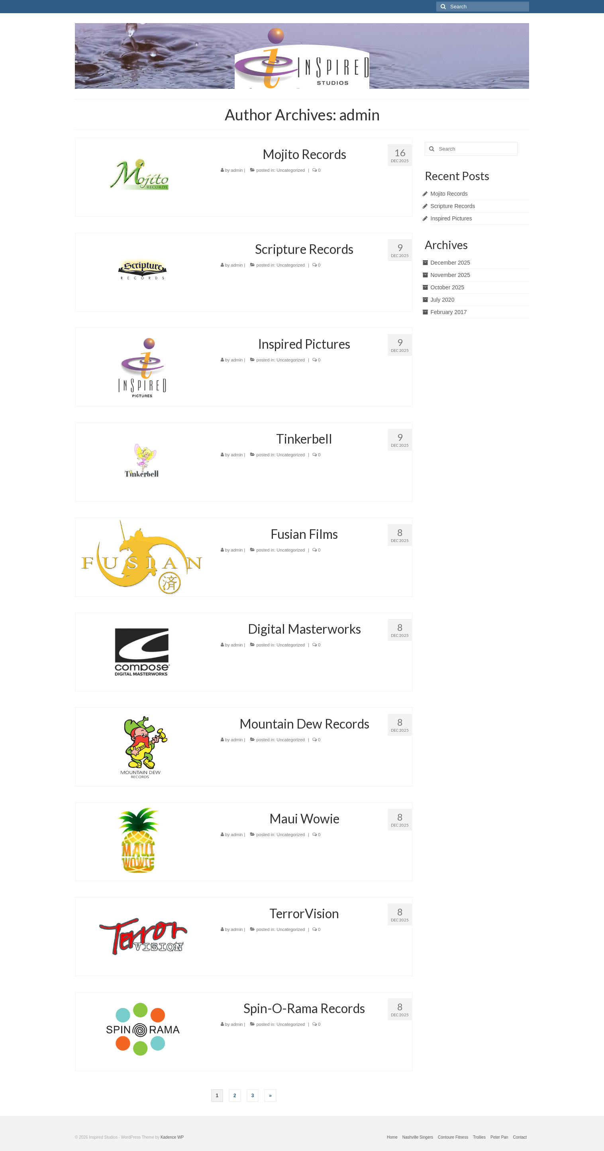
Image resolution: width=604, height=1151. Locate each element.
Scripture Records (453, 206)
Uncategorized (291, 170)
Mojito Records (449, 194)
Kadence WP (172, 1137)
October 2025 (448, 287)
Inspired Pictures (451, 218)
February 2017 (449, 312)
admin (237, 170)
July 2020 (443, 300)
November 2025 (451, 275)
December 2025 (451, 262)
